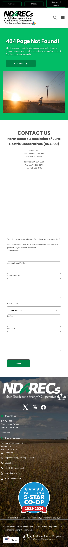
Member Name (13, 250)
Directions (5, 432)
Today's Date (12, 303)
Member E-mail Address (17, 263)
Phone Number (13, 275)
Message (11, 328)
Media (34, 4)
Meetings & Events (56, 3)
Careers (11, 4)
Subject (10, 316)
